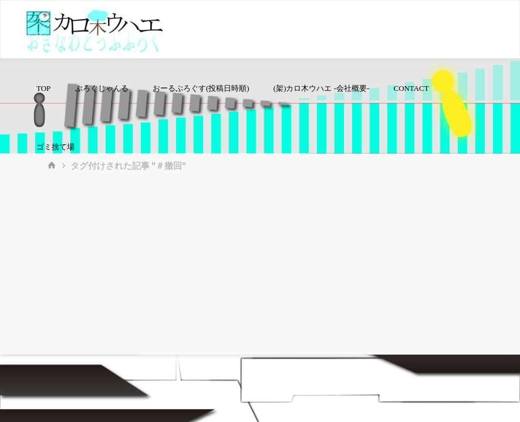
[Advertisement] (260, 267)
